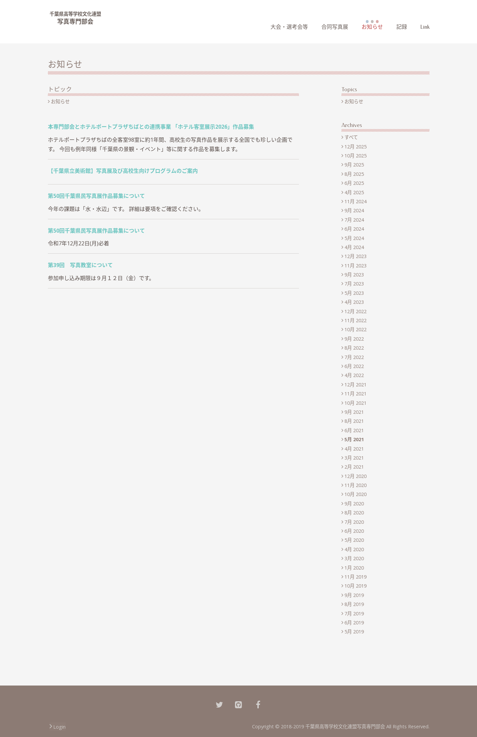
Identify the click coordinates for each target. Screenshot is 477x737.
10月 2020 (355, 494)
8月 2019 (354, 604)
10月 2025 (355, 155)
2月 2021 (354, 467)
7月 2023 (354, 283)
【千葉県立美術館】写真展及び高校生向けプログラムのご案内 (123, 170)
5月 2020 (354, 540)
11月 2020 (355, 485)
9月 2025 (354, 164)
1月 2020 (354, 568)
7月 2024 (354, 220)
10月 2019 (355, 586)
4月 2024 (354, 247)
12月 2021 (355, 384)
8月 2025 (354, 174)
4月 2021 (354, 449)
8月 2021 (354, 421)
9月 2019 (354, 595)
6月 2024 (354, 229)
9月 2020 (354, 503)
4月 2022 (354, 375)
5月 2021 (354, 439)
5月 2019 (354, 631)
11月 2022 (355, 320)
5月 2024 (354, 238)
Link (424, 27)
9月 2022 (354, 339)
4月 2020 (354, 549)
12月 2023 (355, 256)
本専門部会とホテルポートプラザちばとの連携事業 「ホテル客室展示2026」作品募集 (151, 126)
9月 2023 (354, 274)
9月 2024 (354, 210)
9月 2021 (354, 412)
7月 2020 (354, 522)
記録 (401, 27)
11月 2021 (355, 393)
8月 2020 (354, 512)
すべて (351, 137)
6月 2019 (354, 622)
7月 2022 (354, 357)
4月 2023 (354, 302)
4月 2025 (354, 192)
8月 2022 (354, 348)
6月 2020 (354, 531)
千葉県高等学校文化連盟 (75, 14)
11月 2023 (355, 265)
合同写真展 (334, 27)
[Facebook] (258, 704)
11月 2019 (355, 577)
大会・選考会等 (289, 27)
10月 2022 (355, 329)
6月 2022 (354, 366)
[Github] (238, 704)
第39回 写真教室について (80, 265)
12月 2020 (355, 476)
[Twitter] (219, 704)
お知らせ (372, 27)
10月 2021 (355, 403)
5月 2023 (354, 293)
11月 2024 (355, 201)
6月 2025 (354, 183)
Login (59, 727)
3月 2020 (354, 558)
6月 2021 (354, 430)
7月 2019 (354, 613)
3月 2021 (354, 458)
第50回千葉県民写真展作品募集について (96, 196)
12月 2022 (355, 311)
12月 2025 (355, 146)
